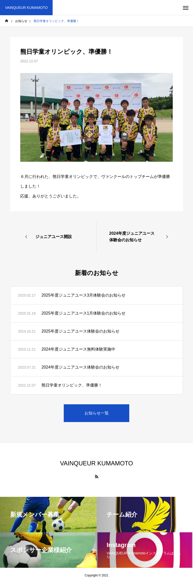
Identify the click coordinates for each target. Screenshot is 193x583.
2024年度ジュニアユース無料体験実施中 (78, 349)
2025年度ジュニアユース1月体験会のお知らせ (83, 313)
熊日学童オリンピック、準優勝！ (71, 385)
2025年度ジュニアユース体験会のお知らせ (80, 331)
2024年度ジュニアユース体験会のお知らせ (80, 367)
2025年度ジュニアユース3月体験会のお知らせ (83, 295)
